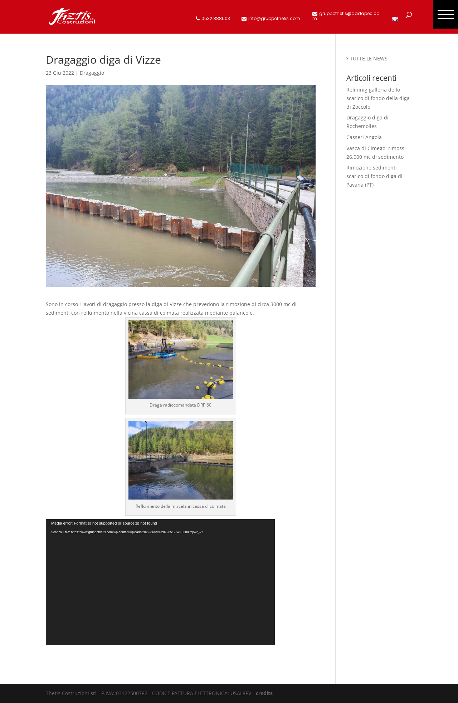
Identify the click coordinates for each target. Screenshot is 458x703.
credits (264, 693)
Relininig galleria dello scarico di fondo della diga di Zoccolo (378, 98)
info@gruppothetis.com (274, 18)
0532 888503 (215, 18)
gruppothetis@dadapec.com (345, 16)
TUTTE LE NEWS (369, 58)
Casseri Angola (364, 137)
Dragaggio (92, 72)
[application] (160, 582)
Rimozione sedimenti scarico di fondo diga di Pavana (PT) (374, 176)
